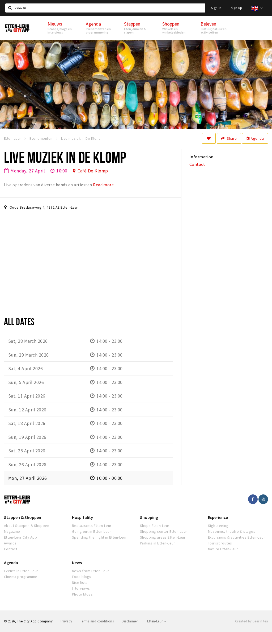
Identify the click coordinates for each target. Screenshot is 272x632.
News (77, 562)
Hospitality (82, 517)
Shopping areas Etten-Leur (162, 537)
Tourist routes (220, 543)
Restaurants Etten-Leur (92, 525)
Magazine (12, 531)
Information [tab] (201, 156)
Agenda (255, 138)
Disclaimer (130, 621)
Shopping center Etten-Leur (163, 531)
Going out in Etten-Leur (91, 531)
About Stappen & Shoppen (26, 525)
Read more (103, 184)
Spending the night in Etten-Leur (99, 537)
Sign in (216, 8)
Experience (218, 517)
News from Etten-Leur (90, 570)
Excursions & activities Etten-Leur (236, 537)
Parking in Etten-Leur (157, 543)
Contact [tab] (197, 164)
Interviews (81, 588)
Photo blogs (82, 594)
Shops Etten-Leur (154, 525)
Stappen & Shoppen (22, 517)
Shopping (149, 517)
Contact (10, 549)
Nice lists (80, 582)
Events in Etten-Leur (21, 570)
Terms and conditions (97, 621)
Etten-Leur (156, 621)
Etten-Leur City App (20, 537)
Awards (10, 543)
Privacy (66, 621)
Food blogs (81, 576)
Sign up (236, 8)
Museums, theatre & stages (231, 531)
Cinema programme (20, 576)
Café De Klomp (93, 171)
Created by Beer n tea (251, 621)
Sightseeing (218, 525)
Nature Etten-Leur (223, 549)
